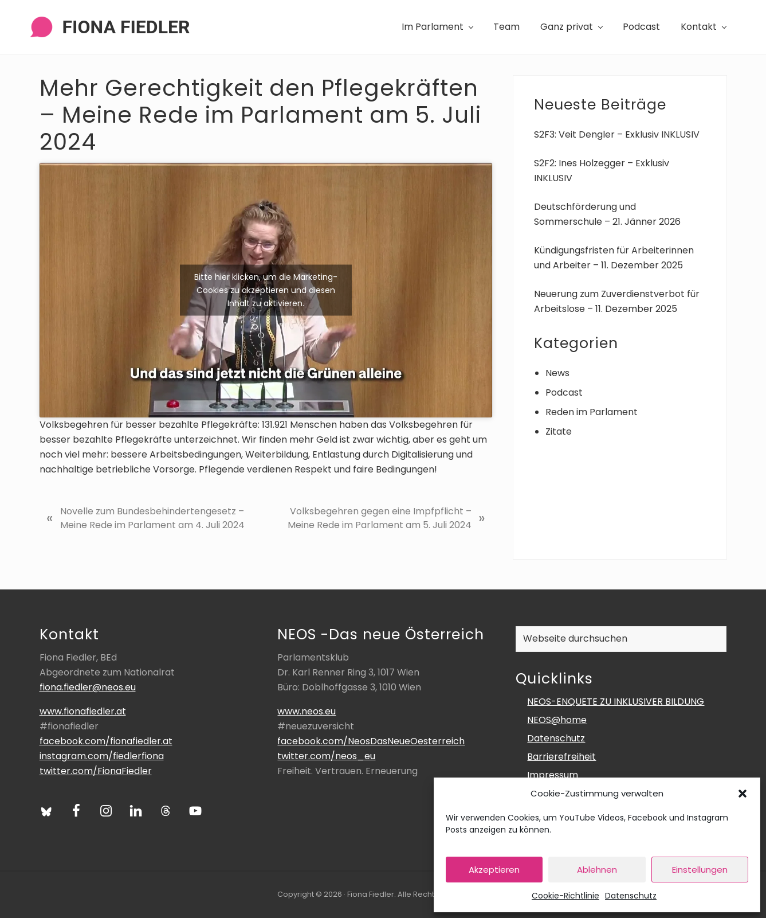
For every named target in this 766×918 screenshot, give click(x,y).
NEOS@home (557, 719)
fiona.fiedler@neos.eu (88, 687)
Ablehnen (597, 870)
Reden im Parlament (591, 412)
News (557, 373)
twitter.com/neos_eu (326, 756)
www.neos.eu (306, 711)
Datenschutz (631, 895)
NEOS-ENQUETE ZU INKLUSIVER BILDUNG (615, 701)
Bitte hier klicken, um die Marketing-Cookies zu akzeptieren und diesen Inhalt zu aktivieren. (265, 290)
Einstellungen (700, 870)
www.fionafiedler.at (83, 711)
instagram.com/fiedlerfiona (102, 756)
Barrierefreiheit (561, 756)
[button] (742, 793)
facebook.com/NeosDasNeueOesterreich (371, 741)
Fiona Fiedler (126, 27)
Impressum (552, 775)
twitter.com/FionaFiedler (96, 771)
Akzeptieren (494, 870)
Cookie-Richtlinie (565, 895)
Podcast (564, 392)
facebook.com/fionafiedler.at (106, 741)
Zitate (558, 431)
